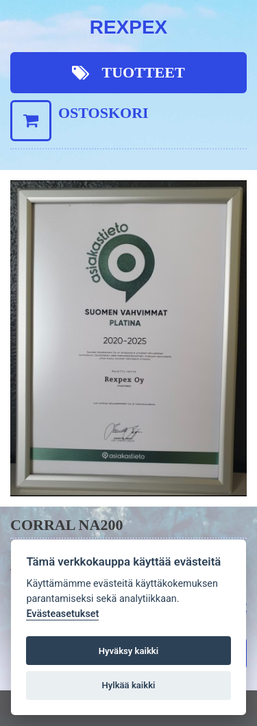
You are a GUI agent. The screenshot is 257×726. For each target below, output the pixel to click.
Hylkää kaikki (128, 685)
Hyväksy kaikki (128, 651)
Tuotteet (128, 72)
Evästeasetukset (62, 614)
